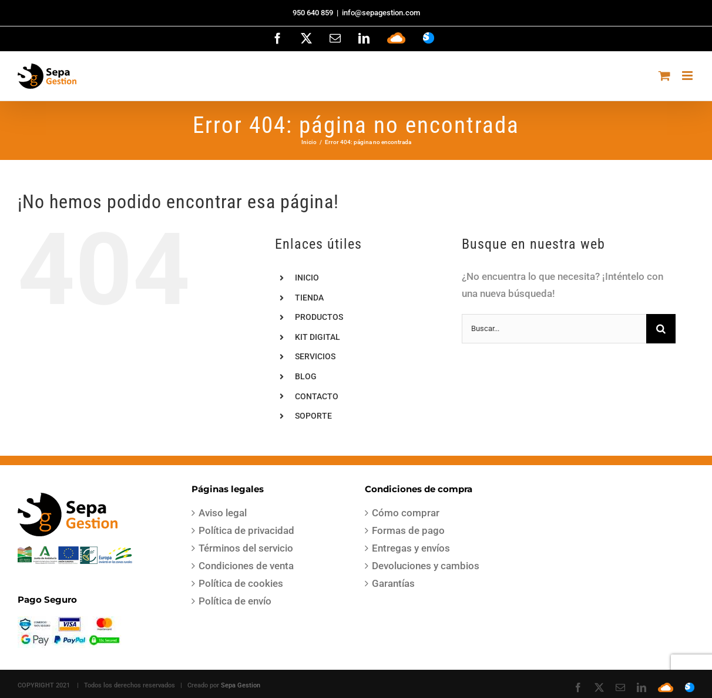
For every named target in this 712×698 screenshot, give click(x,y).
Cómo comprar (405, 513)
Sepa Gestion (240, 685)
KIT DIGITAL (317, 337)
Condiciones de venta (246, 566)
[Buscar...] (554, 328)
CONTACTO (316, 396)
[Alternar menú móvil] (688, 75)
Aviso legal (223, 513)
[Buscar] (661, 328)
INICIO (307, 277)
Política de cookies (241, 583)
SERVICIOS (315, 356)
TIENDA (309, 297)
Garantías (393, 583)
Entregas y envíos (411, 548)
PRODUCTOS (319, 317)
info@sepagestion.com (381, 12)
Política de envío (235, 601)
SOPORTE (313, 415)
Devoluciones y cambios (425, 566)
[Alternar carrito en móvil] (664, 75)
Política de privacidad (246, 530)
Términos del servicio (246, 548)
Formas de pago (408, 530)
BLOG (306, 376)
